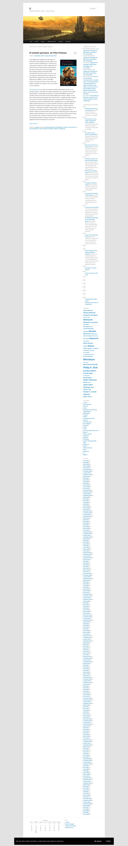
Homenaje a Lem (87, 422)
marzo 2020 (86, 589)
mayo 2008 (86, 769)
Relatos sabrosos (87, 447)
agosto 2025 (86, 476)
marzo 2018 (86, 630)
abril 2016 (85, 670)
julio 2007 (85, 786)
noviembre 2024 (87, 492)
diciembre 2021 (87, 552)
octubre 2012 (86, 743)
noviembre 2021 (87, 554)
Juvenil (85, 427)
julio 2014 (85, 706)
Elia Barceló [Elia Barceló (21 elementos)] (94, 333)
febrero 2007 (86, 795)
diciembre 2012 (87, 739)
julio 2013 (85, 727)
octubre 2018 (86, 618)
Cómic (85, 408)
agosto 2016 (86, 663)
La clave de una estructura (92, 207)
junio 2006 (85, 809)
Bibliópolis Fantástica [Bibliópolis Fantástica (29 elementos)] (90, 322)
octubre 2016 (86, 660)
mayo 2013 (86, 731)
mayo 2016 (86, 668)
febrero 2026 (86, 466)
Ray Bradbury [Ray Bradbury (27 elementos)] (87, 377)
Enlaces (43, 41)
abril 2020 (85, 587)
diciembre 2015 (87, 677)
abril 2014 (85, 712)
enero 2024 (86, 509)
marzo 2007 (86, 793)
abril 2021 (85, 566)
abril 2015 (85, 691)
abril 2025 (85, 483)
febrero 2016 (86, 674)
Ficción (85, 416)
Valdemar (56, 128)
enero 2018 (86, 634)
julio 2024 (85, 499)
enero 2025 (86, 488)
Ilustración (86, 425)
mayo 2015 (86, 689)
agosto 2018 (86, 622)
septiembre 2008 (87, 764)
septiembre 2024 (87, 495)
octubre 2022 (86, 535)
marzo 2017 (86, 651)
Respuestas (62, 128)
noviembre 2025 (87, 471)
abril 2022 (85, 545)
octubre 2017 (86, 639)
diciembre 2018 (87, 615)
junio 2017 (85, 646)
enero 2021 (86, 571)
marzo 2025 (86, 485)
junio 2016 (85, 667)
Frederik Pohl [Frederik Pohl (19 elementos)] (95, 335)
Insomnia (65, 127)
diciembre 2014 (87, 698)
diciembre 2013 (87, 719)
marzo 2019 (86, 609)
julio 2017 (85, 644)
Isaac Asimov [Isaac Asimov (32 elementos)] (88, 343)
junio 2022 (85, 542)
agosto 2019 (86, 601)
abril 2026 (85, 462)
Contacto (61, 41)
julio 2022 (85, 540)
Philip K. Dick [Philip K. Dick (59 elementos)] (90, 367)
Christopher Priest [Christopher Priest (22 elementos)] (88, 326)
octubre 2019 (86, 597)
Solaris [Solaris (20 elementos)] (89, 382)
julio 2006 (85, 807)
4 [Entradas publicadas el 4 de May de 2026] (31, 825)
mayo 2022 (86, 544)
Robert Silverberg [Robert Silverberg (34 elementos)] (89, 380)
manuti (85, 92)
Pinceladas (86, 439)
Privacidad (67, 41)
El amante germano (49, 127)
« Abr (35, 832)
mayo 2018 (86, 627)
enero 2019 (86, 613)
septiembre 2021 (87, 557)
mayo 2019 (86, 606)
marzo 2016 (86, 672)
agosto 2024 (86, 497)
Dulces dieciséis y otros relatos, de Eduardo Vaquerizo (91, 252)
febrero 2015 (86, 694)
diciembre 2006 (87, 798)
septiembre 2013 (87, 724)
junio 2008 (85, 767)
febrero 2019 (86, 611)
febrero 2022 (86, 549)
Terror (84, 449)
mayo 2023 (86, 523)
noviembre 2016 (87, 658)
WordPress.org (69, 827)
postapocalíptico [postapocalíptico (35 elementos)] (89, 371)
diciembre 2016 (87, 656)
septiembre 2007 (87, 783)
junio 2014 (85, 708)
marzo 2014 (86, 713)
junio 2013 (85, 729)
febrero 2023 (86, 528)
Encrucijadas (86, 413)
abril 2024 (85, 504)
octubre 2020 (86, 577)
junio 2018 (85, 625)
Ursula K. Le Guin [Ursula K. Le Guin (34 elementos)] (89, 392)
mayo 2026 (86, 460)
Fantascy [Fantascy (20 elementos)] (90, 335)
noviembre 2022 (87, 533)
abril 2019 (85, 608)
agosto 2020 (86, 580)
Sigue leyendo (34, 123)
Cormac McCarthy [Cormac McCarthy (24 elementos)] (88, 328)
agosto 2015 (86, 684)
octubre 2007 (86, 781)
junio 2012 (85, 750)
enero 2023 (86, 530)
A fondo (85, 402)
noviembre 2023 (87, 512)
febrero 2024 (86, 507)
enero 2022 (86, 551)
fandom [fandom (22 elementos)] (85, 335)
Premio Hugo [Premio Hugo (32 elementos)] (88, 373)
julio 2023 (85, 519)
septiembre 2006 (87, 803)
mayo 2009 (86, 757)
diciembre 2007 (87, 777)
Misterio (85, 432)
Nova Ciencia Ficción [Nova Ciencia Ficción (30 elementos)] (90, 364)
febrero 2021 (86, 570)
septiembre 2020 (87, 578)
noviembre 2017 (87, 637)
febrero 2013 (86, 736)
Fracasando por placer (89, 418)
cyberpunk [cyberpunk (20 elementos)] (85, 331)
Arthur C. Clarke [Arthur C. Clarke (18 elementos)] (86, 317)
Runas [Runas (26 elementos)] (85, 382)
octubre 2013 (86, 722)
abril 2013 (85, 732)
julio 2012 (85, 748)
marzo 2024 (86, 505)
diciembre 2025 (87, 469)
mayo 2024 (86, 502)
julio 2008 (85, 765)
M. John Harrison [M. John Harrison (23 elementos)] (88, 356)
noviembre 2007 (87, 779)
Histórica (85, 420)
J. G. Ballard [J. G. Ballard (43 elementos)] (88, 346)
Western (85, 454)
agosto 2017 (86, 642)
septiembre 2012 (87, 745)
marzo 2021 (86, 568)
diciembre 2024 (87, 490)
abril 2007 (85, 791)
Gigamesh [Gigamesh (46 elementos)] (93, 338)
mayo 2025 (86, 481)
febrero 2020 (86, 590)
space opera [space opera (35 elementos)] (88, 385)
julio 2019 (85, 603)
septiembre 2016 (87, 661)
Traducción (86, 451)
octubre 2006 (86, 802)
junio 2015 (85, 687)
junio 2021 (85, 563)
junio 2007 (85, 788)
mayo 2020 (86, 585)
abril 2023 (85, 525)
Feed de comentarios (70, 825)
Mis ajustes (97, 841)
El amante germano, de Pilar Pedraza (48, 53)
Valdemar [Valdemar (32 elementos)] (86, 394)
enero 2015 (86, 696)
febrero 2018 (86, 632)
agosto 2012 (86, 746)
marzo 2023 (86, 526)
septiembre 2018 (87, 620)
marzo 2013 (86, 734)
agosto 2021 (86, 559)
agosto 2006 (86, 805)
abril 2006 (85, 812)
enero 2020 (86, 592)
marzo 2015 (86, 693)
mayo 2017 (86, 648)
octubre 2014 (86, 701)
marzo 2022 (86, 547)
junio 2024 (85, 500)
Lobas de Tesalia (43, 128)
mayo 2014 (86, 710)
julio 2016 (85, 665)
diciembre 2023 (87, 511)
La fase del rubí (71, 127)
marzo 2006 (86, 814)
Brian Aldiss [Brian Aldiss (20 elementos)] (86, 324)
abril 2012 (85, 753)
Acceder (67, 822)
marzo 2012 (86, 755)
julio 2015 (85, 686)
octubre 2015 (86, 680)
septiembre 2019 (87, 599)
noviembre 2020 (87, 575)
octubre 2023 (86, 514)
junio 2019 (85, 604)
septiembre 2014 (87, 703)
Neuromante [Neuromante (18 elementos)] (85, 362)
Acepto (108, 841)
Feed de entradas (69, 824)
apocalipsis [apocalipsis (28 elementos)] (94, 315)
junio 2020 (85, 583)
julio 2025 (85, 478)
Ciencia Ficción (87, 404)
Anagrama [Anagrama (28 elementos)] (86, 315)
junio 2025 (85, 479)
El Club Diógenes (59, 127)
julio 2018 (85, 623)
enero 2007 (86, 797)
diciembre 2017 (87, 635)
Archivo (36, 41)
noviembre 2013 (87, 720)
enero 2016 (86, 675)
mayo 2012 (86, 751)
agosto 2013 (86, 726)
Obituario (85, 437)
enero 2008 (86, 776)
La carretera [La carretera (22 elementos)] (86, 352)
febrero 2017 (86, 653)
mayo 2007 (86, 790)
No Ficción (86, 435)
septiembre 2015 (87, 682)
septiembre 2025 (87, 474)
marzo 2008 (86, 772)
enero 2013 (86, 738)
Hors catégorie (87, 423)
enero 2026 (86, 467)
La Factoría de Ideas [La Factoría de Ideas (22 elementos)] (88, 354)
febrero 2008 (86, 774)
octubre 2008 (86, 762)
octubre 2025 (86, 473)
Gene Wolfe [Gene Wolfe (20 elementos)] (86, 338)
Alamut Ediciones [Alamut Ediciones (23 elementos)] (88, 310)
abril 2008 (85, 771)
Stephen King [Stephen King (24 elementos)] (87, 389)
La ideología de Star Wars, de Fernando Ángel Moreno (91, 219)
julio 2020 (85, 582)
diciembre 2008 (87, 758)
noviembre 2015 (87, 679)
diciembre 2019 (87, 594)
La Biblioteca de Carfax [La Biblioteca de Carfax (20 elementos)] (88, 350)
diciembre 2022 (87, 531)
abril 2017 (85, 649)
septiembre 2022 (87, 537)
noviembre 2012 (87, 741)
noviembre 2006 (87, 800)
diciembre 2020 (87, 573)
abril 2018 (85, 628)
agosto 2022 (86, 538)
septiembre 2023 (87, 516)
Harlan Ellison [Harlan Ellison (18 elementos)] (86, 341)
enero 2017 (86, 654)
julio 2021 (85, 561)
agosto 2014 (86, 705)
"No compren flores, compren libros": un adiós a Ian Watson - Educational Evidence (90, 81)
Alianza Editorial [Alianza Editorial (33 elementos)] (89, 313)
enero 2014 (86, 717)
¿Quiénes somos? (51, 41)
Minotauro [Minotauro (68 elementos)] (89, 359)
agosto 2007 (86, 784)
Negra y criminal (87, 434)
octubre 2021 (86, 556)
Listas (84, 428)
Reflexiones (86, 444)
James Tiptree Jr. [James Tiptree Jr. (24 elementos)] (88, 348)
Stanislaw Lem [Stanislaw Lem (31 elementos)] (88, 387)
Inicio (31, 41)
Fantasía (37, 127)
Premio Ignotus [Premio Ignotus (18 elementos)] (86, 375)
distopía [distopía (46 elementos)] (92, 331)
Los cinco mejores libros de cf (91, 430)
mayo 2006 (86, 810)
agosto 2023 (86, 518)
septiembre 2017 (87, 641)
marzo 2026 (86, 464)
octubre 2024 (86, 493)
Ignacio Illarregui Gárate (50, 55)
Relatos (85, 446)
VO (84, 453)
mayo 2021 (86, 564)
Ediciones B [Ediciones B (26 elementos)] (87, 333)
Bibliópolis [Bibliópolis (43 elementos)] (88, 320)
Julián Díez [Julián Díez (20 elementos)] (96, 348)
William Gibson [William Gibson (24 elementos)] (87, 396)
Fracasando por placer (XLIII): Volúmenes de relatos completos (90, 120)
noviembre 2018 (87, 616)
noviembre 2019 (87, 596)
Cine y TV (85, 406)
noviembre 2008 (87, 760)
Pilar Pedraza (50, 128)
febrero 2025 (86, 486)
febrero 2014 (86, 715)
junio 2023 (85, 521)
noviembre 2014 (87, 700)
